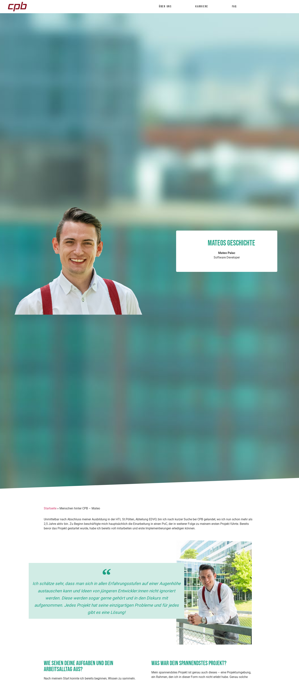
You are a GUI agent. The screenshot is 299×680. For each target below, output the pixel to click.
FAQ (234, 6)
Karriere (203, 6)
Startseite (50, 508)
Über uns (167, 6)
